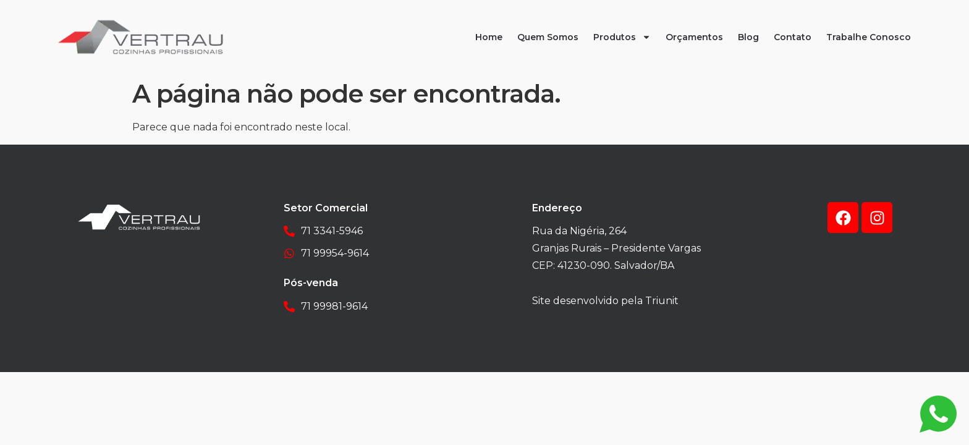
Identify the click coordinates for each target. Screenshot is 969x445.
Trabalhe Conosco (868, 37)
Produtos (622, 37)
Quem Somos (547, 37)
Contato (792, 37)
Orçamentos (694, 37)
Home (488, 37)
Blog (748, 37)
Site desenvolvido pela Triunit (605, 301)
